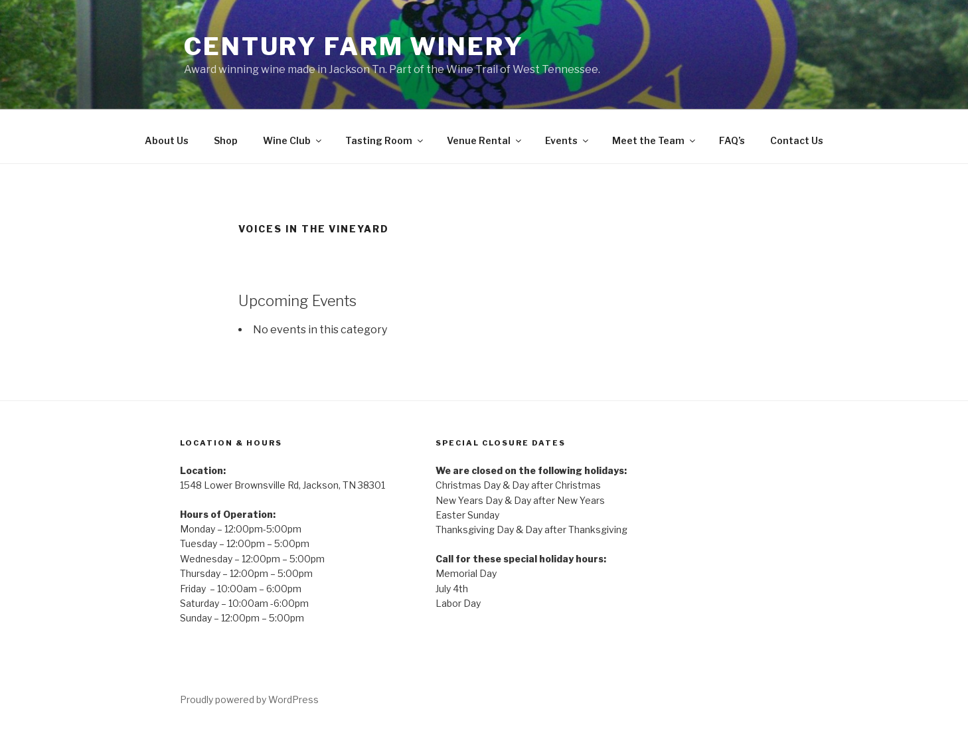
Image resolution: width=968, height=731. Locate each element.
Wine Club (293, 140)
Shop (226, 140)
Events (567, 140)
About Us (167, 140)
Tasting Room (385, 140)
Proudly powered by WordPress (249, 699)
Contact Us (796, 140)
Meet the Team (654, 140)
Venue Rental (485, 140)
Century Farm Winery (354, 46)
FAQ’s (732, 140)
